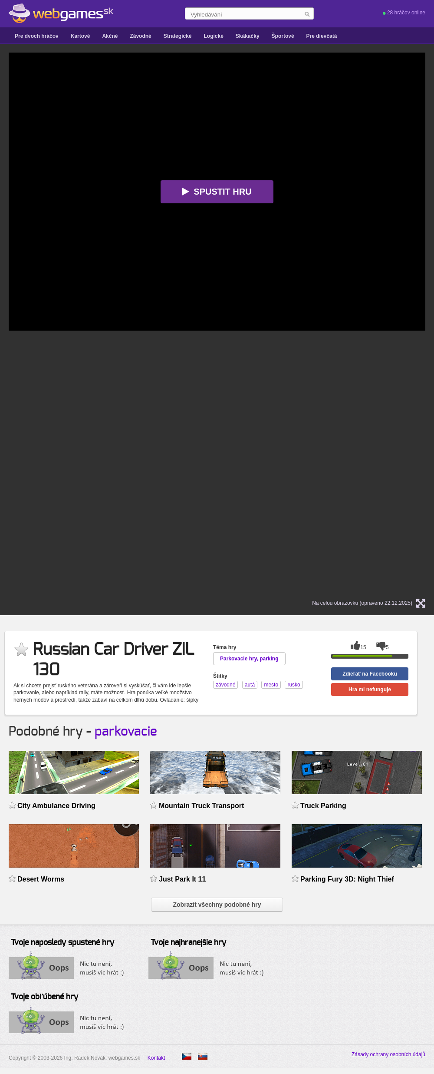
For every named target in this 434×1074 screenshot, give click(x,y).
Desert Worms (40, 879)
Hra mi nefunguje (370, 689)
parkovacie (126, 731)
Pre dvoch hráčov (37, 36)
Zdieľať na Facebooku (369, 674)
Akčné (110, 36)
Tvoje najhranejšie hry (188, 943)
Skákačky (248, 36)
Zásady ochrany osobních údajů (388, 1054)
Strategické (178, 36)
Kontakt (156, 1058)
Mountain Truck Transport (201, 805)
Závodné (140, 36)
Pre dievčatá (321, 36)
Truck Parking (323, 805)
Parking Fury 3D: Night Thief (347, 879)
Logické (213, 36)
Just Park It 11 (182, 879)
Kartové (80, 36)
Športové (283, 36)
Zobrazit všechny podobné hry (217, 904)
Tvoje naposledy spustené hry (62, 943)
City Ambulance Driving (56, 805)
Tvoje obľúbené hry (44, 997)
